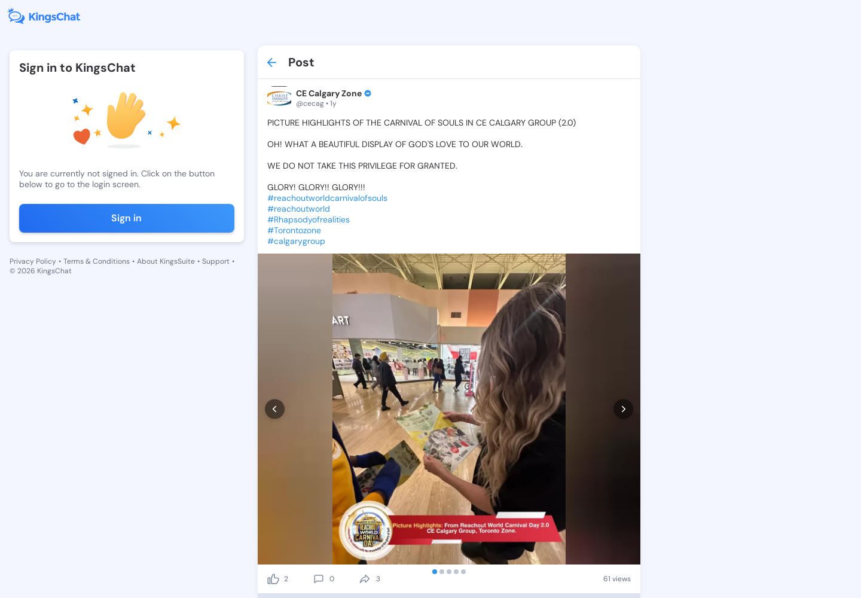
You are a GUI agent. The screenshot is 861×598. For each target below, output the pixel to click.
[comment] (319, 579)
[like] (273, 579)
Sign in (126, 218)
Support (216, 261)
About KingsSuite (166, 261)
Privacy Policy (33, 261)
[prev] (275, 409)
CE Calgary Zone (329, 93)
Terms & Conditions (96, 261)
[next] (623, 409)
